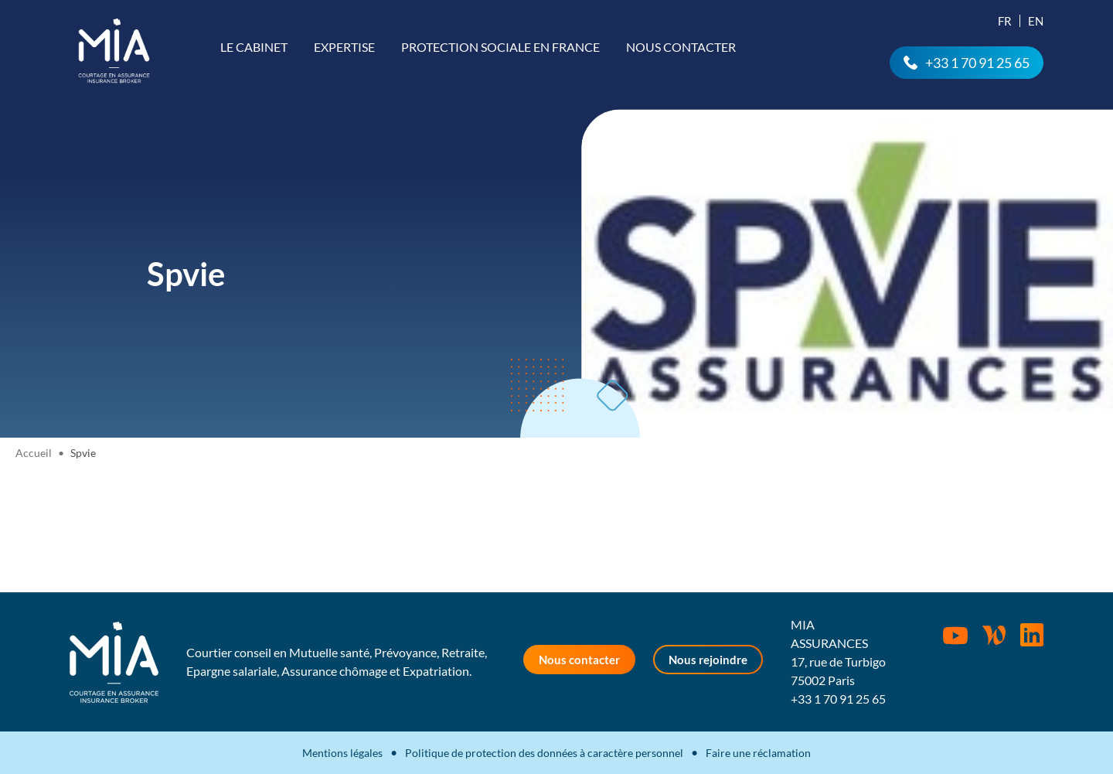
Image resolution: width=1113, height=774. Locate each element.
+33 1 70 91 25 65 (977, 62)
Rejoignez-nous (1031, 634)
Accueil (33, 452)
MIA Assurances (114, 51)
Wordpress (994, 634)
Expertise (344, 46)
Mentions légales (342, 752)
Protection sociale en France (500, 46)
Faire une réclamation (758, 752)
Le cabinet (254, 46)
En (1035, 21)
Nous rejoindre (708, 660)
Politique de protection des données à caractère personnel (544, 752)
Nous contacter (681, 46)
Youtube (955, 635)
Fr (1005, 21)
